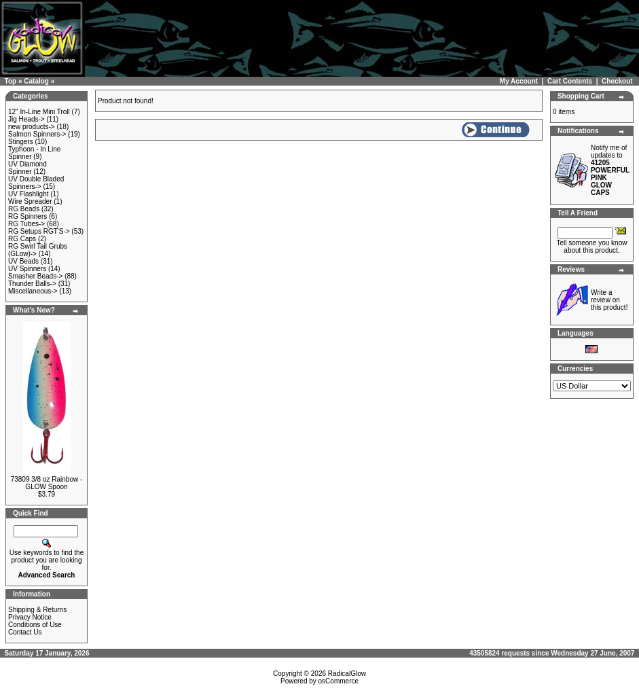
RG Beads (23, 209)
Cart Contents (569, 81)
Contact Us (24, 632)
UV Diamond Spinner (27, 167)
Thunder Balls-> (32, 283)
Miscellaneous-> (33, 291)
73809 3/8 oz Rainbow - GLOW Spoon (47, 483)
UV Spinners (27, 268)
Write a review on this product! (609, 300)
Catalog (36, 81)
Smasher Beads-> (35, 276)
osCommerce (338, 681)
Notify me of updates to (610, 170)
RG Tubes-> (26, 224)
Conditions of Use (35, 624)
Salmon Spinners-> (37, 134)
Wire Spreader (30, 201)
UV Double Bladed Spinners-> (36, 182)
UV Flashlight (28, 194)
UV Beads (23, 261)
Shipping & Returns (37, 609)
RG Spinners (27, 216)
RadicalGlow (347, 673)
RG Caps (22, 239)
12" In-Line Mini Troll (39, 111)
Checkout (617, 81)
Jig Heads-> (26, 119)
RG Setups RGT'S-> (39, 231)
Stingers (20, 141)
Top (11, 81)
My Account (519, 81)
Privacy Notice (30, 617)
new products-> (31, 126)
